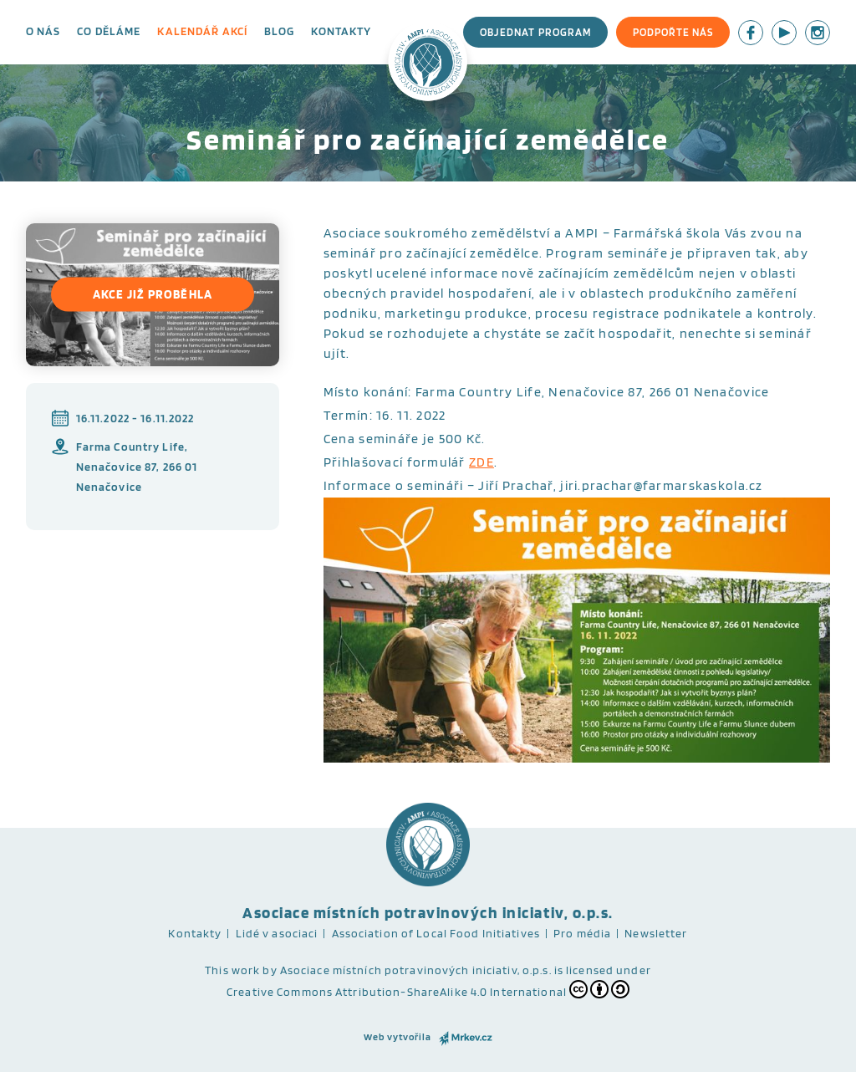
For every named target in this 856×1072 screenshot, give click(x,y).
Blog (279, 31)
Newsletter (655, 933)
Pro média (582, 933)
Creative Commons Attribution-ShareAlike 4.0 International (428, 989)
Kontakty (341, 31)
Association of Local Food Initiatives (436, 933)
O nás (43, 31)
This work (232, 970)
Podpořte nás (673, 32)
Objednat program (535, 32)
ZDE (481, 462)
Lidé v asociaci (277, 933)
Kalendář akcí (202, 31)
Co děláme (108, 31)
